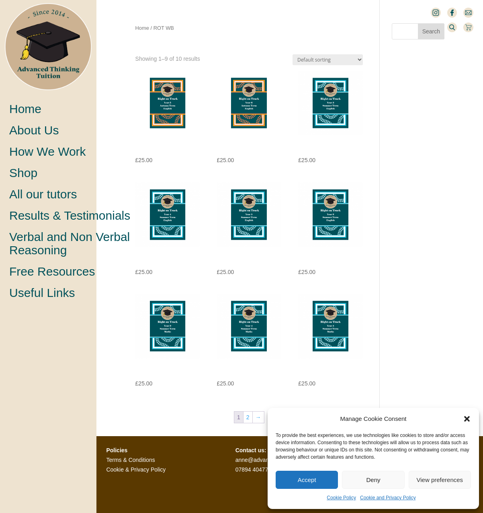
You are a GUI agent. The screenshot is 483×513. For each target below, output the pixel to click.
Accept (307, 479)
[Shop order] (328, 59)
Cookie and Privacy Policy (388, 498)
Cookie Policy (341, 498)
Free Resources (52, 271)
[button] (467, 419)
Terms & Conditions (130, 460)
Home (25, 108)
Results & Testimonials (69, 215)
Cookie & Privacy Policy (136, 469)
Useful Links (42, 292)
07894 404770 (253, 469)
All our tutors (43, 194)
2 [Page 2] (248, 417)
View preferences (440, 479)
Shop (23, 172)
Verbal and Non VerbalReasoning (69, 243)
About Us (34, 130)
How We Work (47, 151)
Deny (373, 479)
